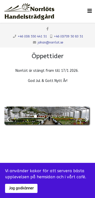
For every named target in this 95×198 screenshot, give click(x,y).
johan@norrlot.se (50, 42)
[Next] (86, 116)
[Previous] (9, 116)
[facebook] (47, 29)
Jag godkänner (21, 188)
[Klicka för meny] (89, 11)
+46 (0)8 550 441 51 (32, 36)
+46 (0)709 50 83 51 (68, 36)
